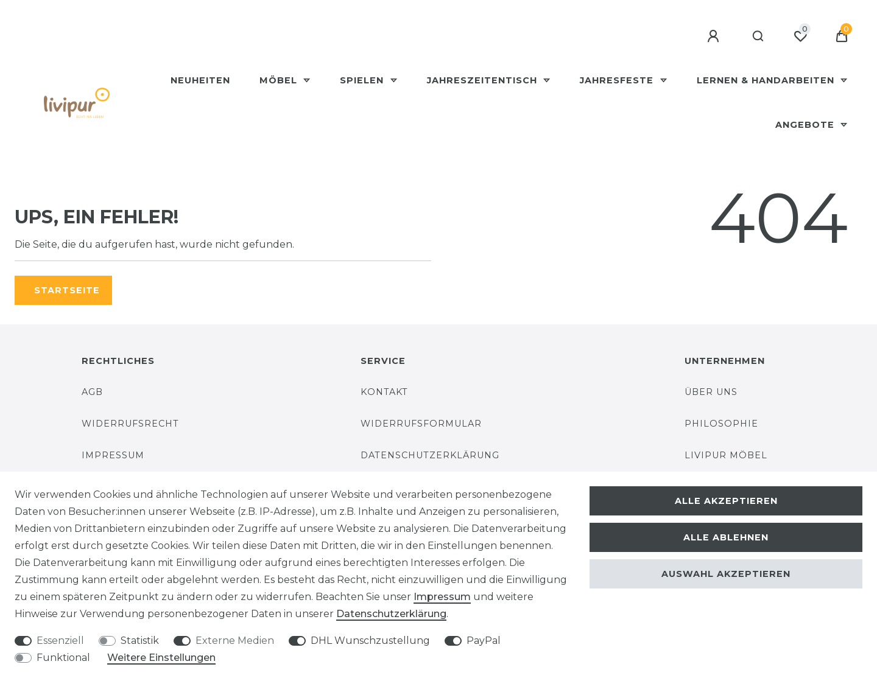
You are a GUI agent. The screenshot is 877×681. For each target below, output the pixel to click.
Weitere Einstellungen (161, 657)
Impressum (113, 455)
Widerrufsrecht (130, 423)
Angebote (806, 124)
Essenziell (60, 640)
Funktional (63, 657)
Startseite (67, 290)
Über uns (711, 391)
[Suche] (759, 36)
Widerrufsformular (421, 423)
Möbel (279, 80)
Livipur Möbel (726, 455)
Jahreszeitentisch (483, 80)
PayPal (484, 640)
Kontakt (384, 391)
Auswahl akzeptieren (726, 573)
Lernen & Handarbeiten (767, 80)
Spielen (363, 80)
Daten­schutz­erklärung (391, 614)
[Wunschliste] (800, 36)
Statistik (140, 640)
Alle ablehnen (726, 537)
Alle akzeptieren (726, 500)
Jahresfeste (618, 80)
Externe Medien (234, 640)
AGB (92, 391)
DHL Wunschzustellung (370, 640)
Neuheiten (200, 80)
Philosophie (721, 423)
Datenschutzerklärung (430, 455)
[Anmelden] (715, 36)
